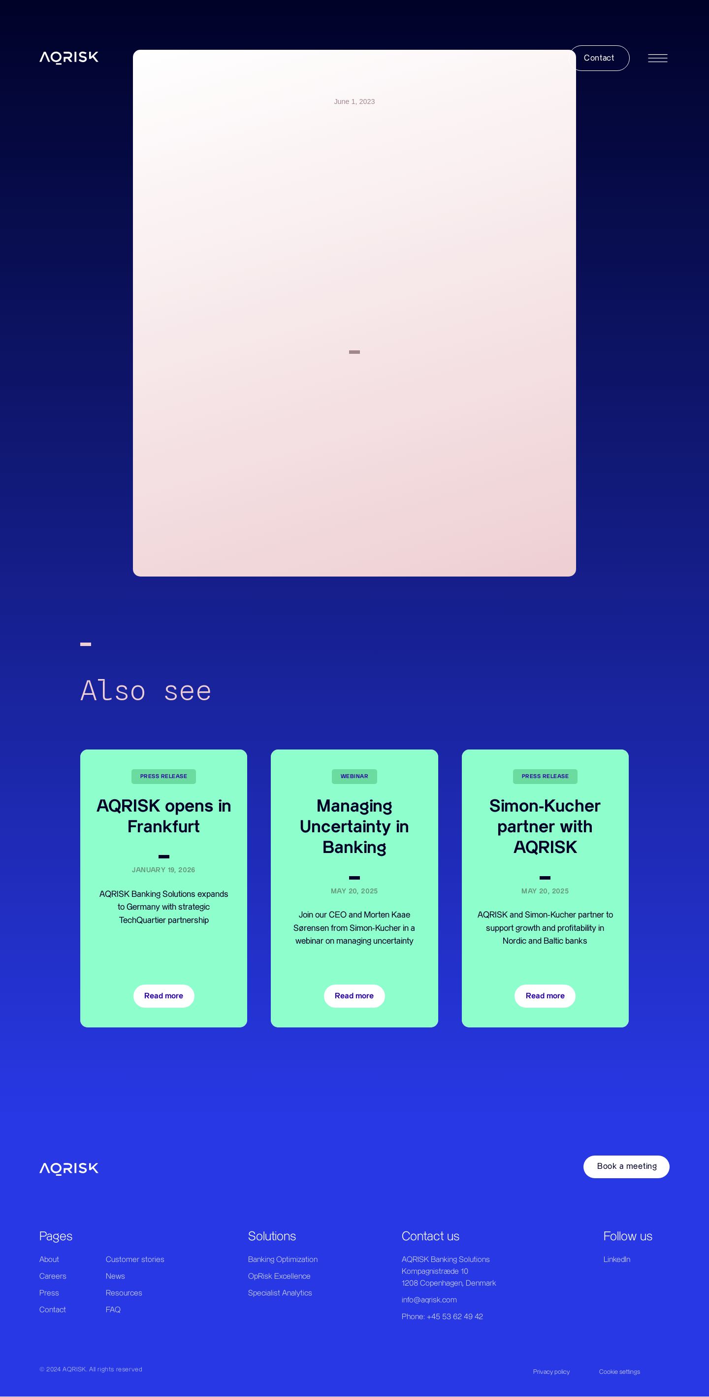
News (115, 1276)
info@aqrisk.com (429, 1300)
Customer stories (135, 1259)
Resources (124, 1293)
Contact (52, 1310)
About (49, 1259)
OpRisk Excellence (279, 1276)
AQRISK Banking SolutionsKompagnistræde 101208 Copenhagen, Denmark (449, 1271)
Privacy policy (551, 1372)
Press (49, 1293)
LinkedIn (617, 1259)
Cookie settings (619, 1372)
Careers (52, 1276)
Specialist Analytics (280, 1293)
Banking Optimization (283, 1259)
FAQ (113, 1310)
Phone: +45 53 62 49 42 (442, 1317)
